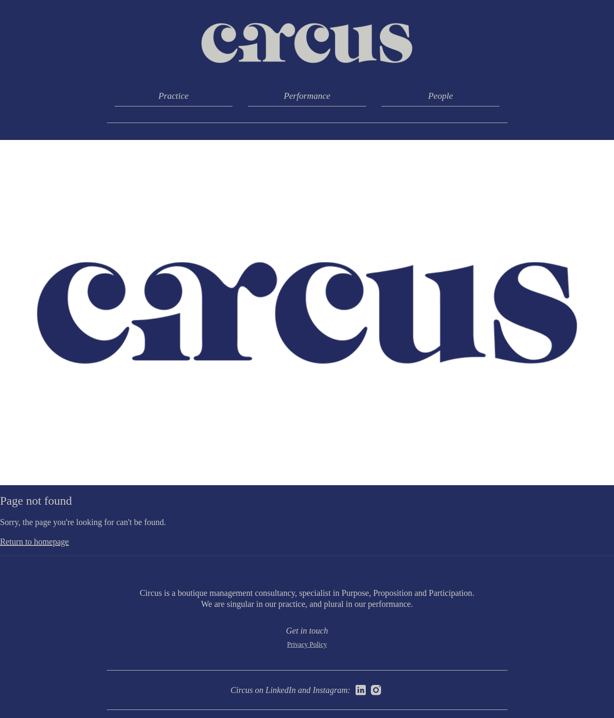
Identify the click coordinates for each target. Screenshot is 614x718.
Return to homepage (34, 541)
